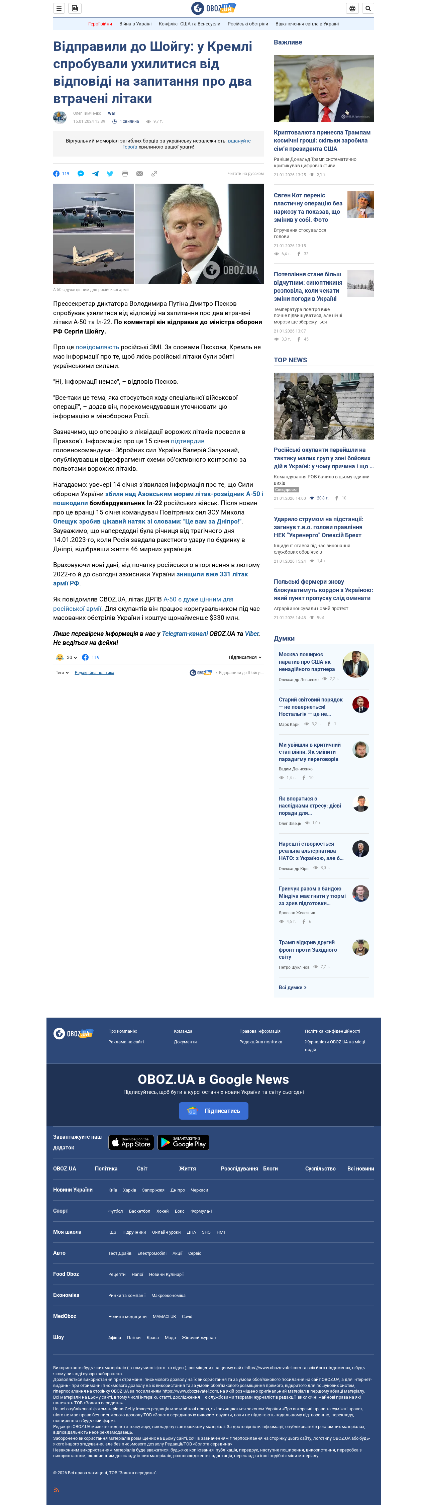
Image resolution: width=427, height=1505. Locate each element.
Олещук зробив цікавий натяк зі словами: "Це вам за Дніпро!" (147, 521)
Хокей (162, 1211)
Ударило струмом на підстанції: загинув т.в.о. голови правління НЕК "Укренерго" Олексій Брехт (318, 527)
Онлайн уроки (166, 1232)
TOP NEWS (290, 360)
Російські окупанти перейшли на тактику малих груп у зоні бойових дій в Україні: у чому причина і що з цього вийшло (323, 458)
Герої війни (100, 23)
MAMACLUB (164, 1316)
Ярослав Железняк (297, 913)
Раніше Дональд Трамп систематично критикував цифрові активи (315, 162)
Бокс (180, 1211)
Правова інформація (260, 1031)
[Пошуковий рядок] (368, 8)
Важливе (288, 42)
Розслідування (239, 1168)
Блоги (270, 1168)
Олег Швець (290, 823)
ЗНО (206, 1232)
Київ (112, 1190)
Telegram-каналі (185, 634)
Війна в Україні (135, 23)
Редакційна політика (94, 672)
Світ (142, 1168)
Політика (106, 1168)
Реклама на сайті (126, 1041)
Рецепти (117, 1274)
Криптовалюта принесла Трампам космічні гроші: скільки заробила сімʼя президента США (322, 140)
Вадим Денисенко (296, 769)
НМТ (221, 1232)
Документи (185, 1041)
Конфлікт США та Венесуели (189, 23)
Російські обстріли (248, 23)
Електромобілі (152, 1253)
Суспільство (320, 1168)
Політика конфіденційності (332, 1031)
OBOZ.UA (330, 1379)
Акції (177, 1253)
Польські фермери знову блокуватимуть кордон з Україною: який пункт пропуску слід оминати (323, 589)
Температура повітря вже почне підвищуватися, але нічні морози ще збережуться (308, 316)
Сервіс (194, 1253)
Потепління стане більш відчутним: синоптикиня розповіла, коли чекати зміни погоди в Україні (308, 286)
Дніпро (178, 1190)
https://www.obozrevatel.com (273, 1367)
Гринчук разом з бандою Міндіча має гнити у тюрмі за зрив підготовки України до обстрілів (312, 896)
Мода (170, 1337)
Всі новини (360, 1168)
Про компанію (122, 1031)
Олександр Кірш (294, 868)
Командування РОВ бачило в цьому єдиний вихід (321, 480)
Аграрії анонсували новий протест (311, 608)
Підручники (134, 1232)
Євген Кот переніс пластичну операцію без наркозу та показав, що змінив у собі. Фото (308, 207)
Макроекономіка (168, 1295)
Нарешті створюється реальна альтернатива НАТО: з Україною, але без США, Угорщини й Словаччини (312, 851)
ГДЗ (112, 1232)
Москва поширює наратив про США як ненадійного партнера (307, 661)
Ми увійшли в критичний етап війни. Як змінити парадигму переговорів (310, 752)
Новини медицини (127, 1316)
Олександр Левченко (299, 679)
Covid (187, 1316)
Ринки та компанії (126, 1295)
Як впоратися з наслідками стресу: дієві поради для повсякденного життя (310, 806)
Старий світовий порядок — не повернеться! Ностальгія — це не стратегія (311, 707)
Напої (137, 1274)
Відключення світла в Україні (307, 23)
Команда (183, 1031)
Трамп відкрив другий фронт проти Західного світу (308, 949)
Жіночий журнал (199, 1337)
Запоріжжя (153, 1190)
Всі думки (291, 987)
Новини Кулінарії (166, 1274)
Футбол (115, 1211)
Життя (187, 1168)
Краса (153, 1337)
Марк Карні (290, 724)
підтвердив (188, 441)
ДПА (191, 1232)
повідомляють (97, 347)
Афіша (114, 1337)
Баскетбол (139, 1211)
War (111, 113)
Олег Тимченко (87, 113)
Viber (251, 634)
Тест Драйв (119, 1253)
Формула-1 (202, 1211)
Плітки (134, 1337)
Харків (129, 1190)
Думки (284, 638)
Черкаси (199, 1190)
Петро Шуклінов (294, 967)
